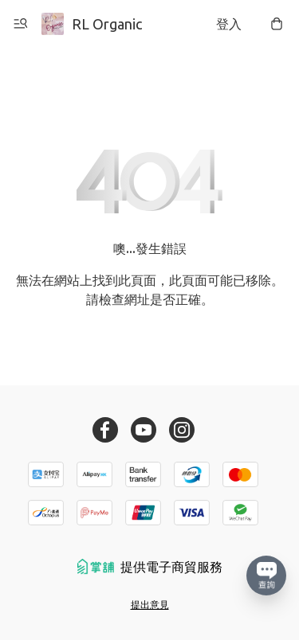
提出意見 (150, 604)
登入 (229, 24)
